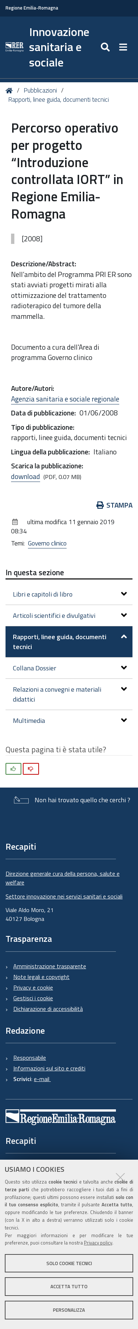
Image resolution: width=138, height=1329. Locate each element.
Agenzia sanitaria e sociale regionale (65, 398)
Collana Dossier (70, 668)
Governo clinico (47, 543)
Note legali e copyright (41, 976)
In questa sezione (35, 572)
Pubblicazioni (40, 90)
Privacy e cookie (33, 987)
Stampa (114, 505)
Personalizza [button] (69, 1310)
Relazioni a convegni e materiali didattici (70, 694)
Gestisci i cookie (33, 998)
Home (10, 90)
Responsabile (29, 1057)
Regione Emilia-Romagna (32, 7)
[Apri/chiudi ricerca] (106, 47)
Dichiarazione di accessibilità (48, 1008)
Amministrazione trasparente (49, 966)
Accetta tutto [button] (69, 1286)
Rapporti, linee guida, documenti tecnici (58, 99)
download (25, 476)
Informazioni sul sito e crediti (49, 1068)
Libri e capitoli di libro (70, 594)
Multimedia (70, 720)
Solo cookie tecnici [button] (69, 1263)
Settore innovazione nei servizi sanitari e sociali (64, 896)
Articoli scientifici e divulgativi (70, 615)
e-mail (42, 1078)
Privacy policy (98, 1242)
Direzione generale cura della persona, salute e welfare (63, 878)
